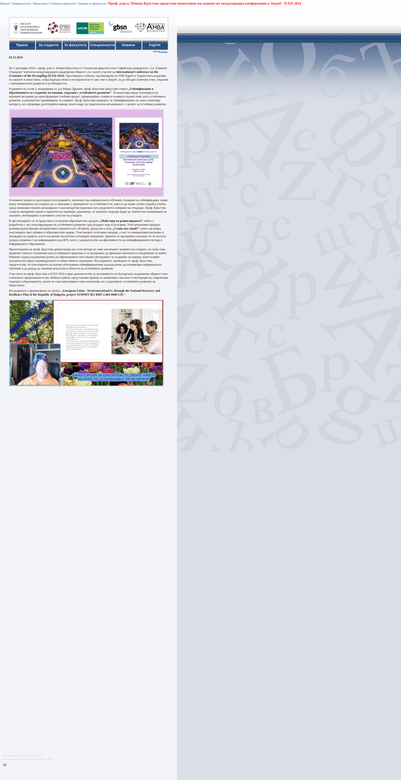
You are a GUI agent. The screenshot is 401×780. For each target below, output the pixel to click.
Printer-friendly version (6, 765)
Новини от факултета (92, 3)
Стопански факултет (63, 3)
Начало (4, 3)
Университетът (21, 3)
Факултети (40, 3)
